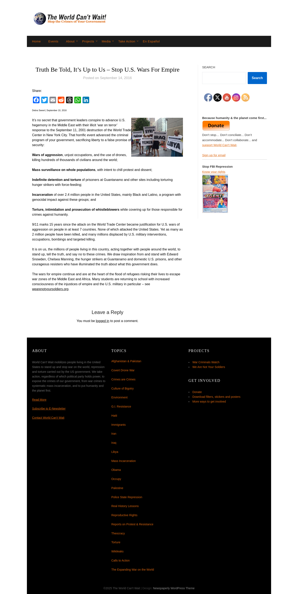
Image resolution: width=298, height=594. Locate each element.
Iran (113, 433)
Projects (88, 41)
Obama (116, 469)
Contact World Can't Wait (48, 417)
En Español (151, 41)
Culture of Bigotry (122, 388)
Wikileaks (117, 551)
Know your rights (213, 171)
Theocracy (118, 533)
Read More (39, 399)
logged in (102, 321)
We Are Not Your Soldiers (208, 367)
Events (53, 41)
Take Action (126, 41)
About (70, 41)
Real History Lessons (125, 506)
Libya (114, 451)
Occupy (116, 479)
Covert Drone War (123, 370)
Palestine (117, 488)
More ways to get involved (209, 401)
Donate (197, 392)
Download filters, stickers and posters (216, 396)
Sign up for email (214, 155)
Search (208, 67)
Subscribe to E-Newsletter (49, 408)
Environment (119, 397)
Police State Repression (126, 497)
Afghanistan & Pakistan (126, 361)
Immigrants (118, 424)
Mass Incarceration (123, 461)
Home (36, 41)
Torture (115, 542)
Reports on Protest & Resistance (132, 524)
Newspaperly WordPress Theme (174, 588)
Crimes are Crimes (123, 379)
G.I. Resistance (121, 406)
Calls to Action (120, 560)
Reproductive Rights (124, 515)
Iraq (113, 442)
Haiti (114, 415)
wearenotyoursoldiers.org (50, 289)
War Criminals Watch (205, 362)
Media (106, 41)
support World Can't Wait (219, 145)
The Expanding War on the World (132, 569)
